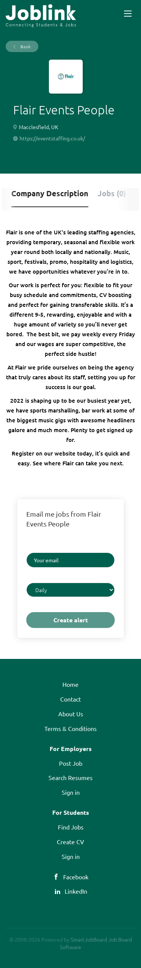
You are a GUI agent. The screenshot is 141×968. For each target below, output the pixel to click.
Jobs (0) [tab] (112, 193)
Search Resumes (70, 777)
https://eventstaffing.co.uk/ (52, 138)
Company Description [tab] (49, 193)
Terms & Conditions (70, 728)
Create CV (70, 841)
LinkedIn (76, 891)
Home (70, 684)
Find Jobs (70, 827)
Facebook (75, 876)
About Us (70, 713)
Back (25, 46)
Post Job (70, 763)
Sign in (71, 792)
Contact (70, 699)
